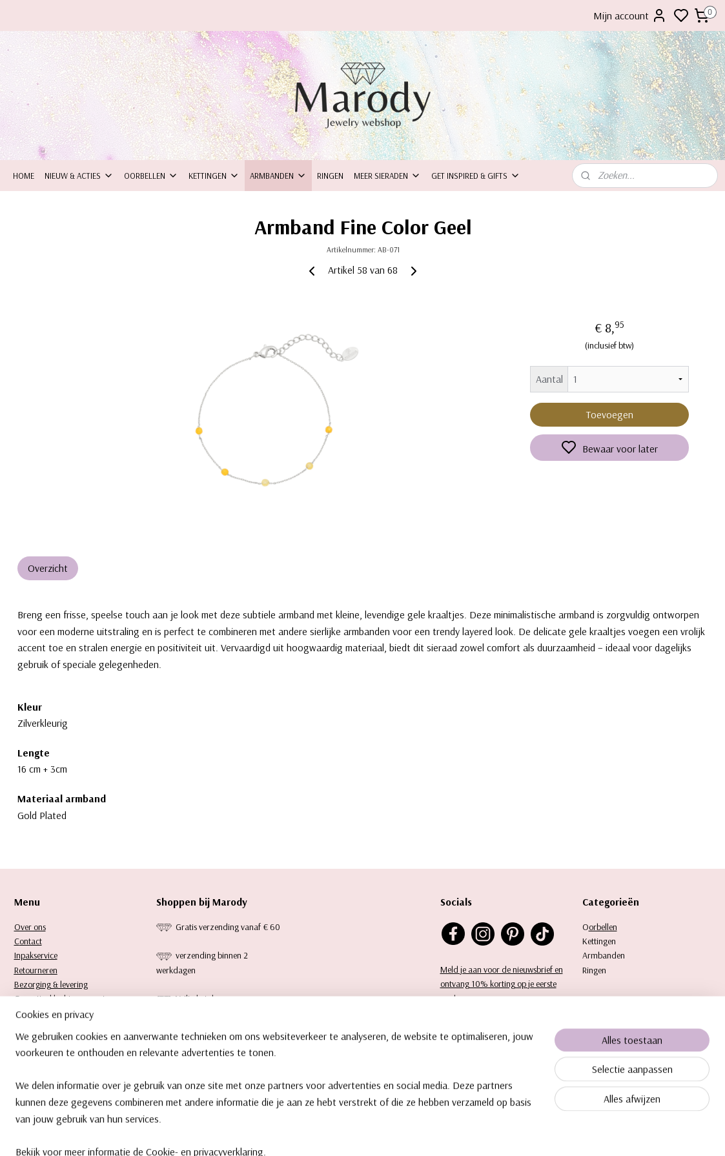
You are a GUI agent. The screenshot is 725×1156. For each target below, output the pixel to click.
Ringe (592, 970)
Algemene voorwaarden (56, 1013)
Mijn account (630, 15)
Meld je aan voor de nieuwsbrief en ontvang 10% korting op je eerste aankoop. (501, 984)
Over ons (30, 927)
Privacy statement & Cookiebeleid (72, 1027)
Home (23, 175)
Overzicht (48, 568)
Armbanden (278, 175)
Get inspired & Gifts (475, 175)
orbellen (603, 927)
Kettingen (214, 175)
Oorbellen (151, 175)
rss (413, 1132)
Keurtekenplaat (41, 1042)
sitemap (391, 1132)
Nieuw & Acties (79, 175)
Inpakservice (35, 955)
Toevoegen (609, 414)
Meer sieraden (387, 175)
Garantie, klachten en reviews (65, 998)
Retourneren (35, 970)
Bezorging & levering (51, 984)
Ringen (330, 175)
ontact (30, 941)
